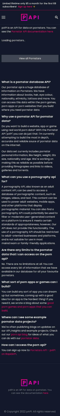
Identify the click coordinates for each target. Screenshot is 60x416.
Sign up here (26, 6)
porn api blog (19, 334)
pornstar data (30, 338)
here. (46, 393)
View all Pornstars (30, 58)
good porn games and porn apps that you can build (28, 306)
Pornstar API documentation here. (32, 31)
